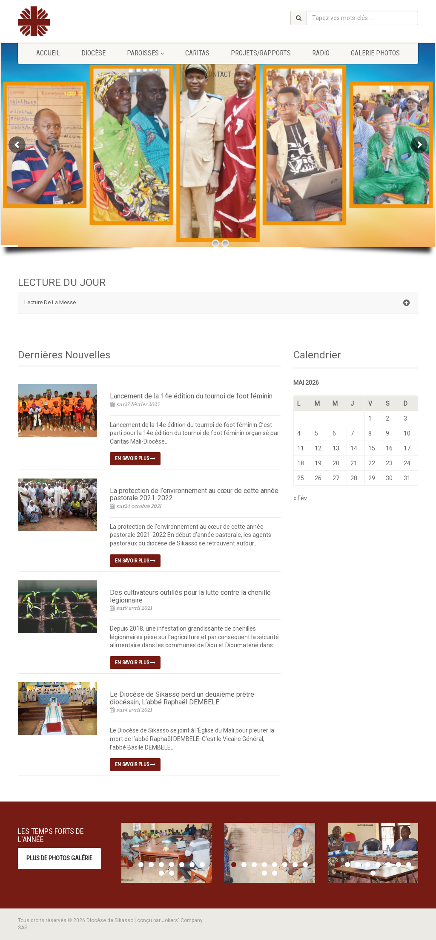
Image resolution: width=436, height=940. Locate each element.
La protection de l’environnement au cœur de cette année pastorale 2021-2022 (194, 494)
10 (171, 873)
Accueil (48, 53)
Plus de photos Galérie (59, 858)
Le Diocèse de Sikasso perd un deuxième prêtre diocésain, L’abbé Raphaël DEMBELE (182, 698)
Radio (321, 53)
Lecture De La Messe (217, 303)
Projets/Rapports (261, 53)
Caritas (197, 53)
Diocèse (93, 53)
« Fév (300, 498)
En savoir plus (135, 458)
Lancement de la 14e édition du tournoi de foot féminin (191, 396)
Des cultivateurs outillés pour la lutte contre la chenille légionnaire (190, 596)
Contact (218, 74)
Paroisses (145, 53)
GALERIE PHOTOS (375, 53)
